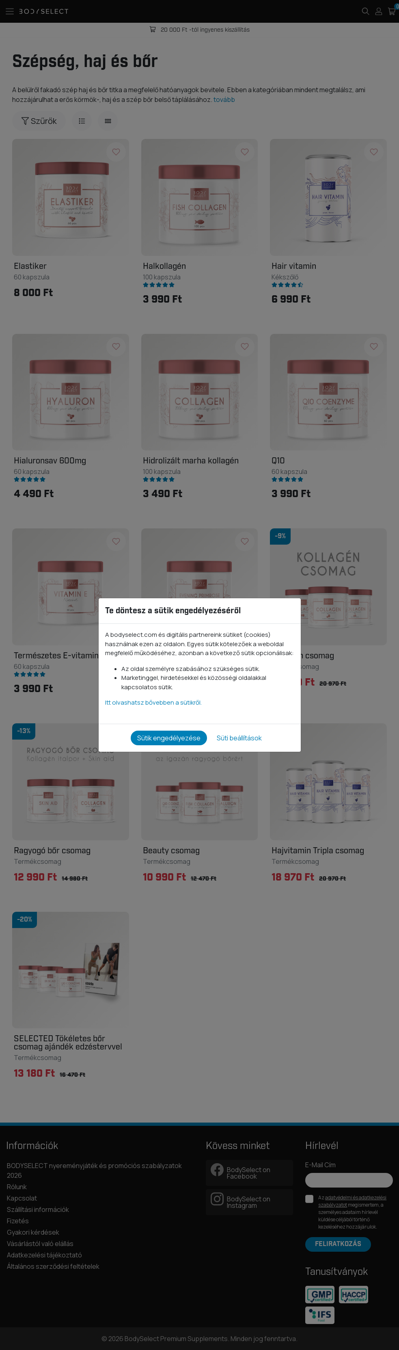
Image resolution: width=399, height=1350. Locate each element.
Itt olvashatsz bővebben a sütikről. (153, 702)
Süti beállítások (239, 737)
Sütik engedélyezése (169, 737)
